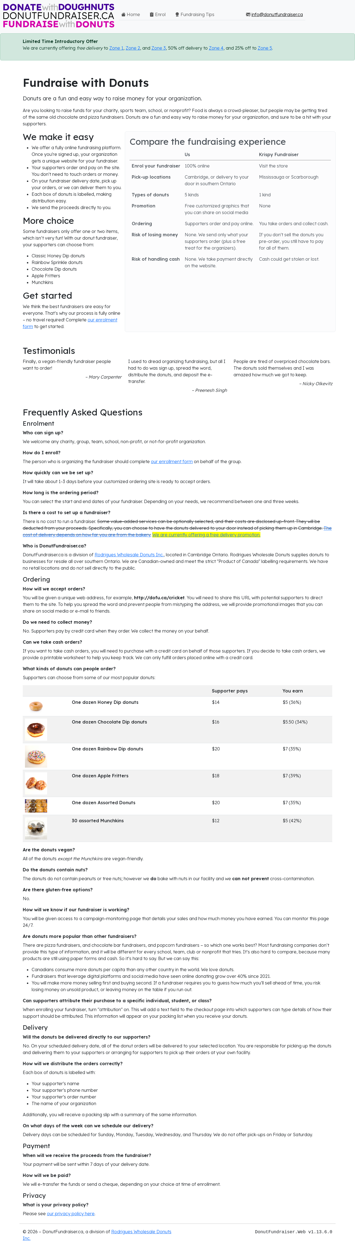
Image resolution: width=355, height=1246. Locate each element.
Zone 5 (265, 48)
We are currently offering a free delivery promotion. (206, 534)
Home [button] (130, 14)
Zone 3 (158, 48)
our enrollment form (172, 461)
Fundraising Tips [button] (194, 14)
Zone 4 (216, 48)
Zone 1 (116, 48)
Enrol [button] (157, 14)
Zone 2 (133, 48)
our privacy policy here (71, 1213)
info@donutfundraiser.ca (277, 14)
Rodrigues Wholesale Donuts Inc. (129, 554)
